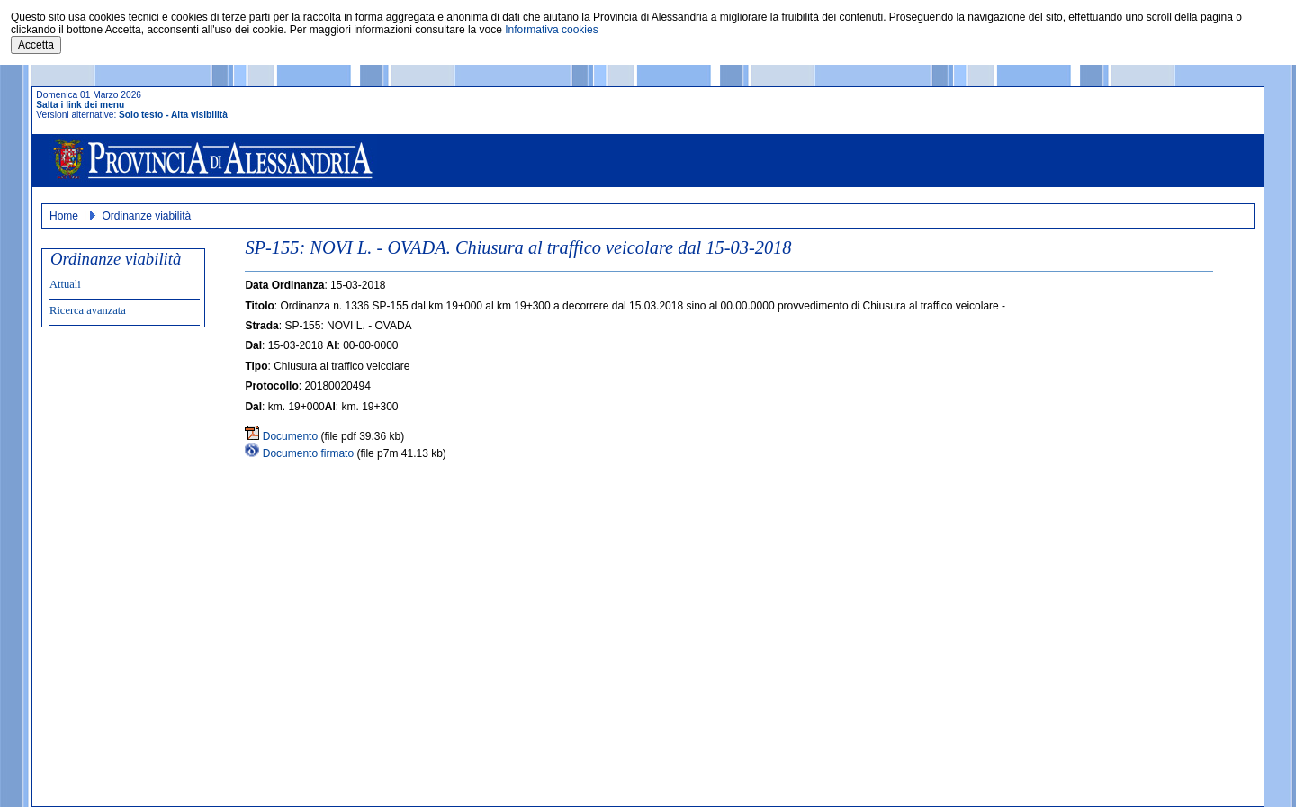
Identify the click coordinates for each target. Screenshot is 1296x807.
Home (64, 216)
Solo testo (141, 115)
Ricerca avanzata (88, 310)
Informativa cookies (551, 29)
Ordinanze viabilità (146, 216)
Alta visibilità (199, 115)
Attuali (65, 284)
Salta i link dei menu (80, 105)
